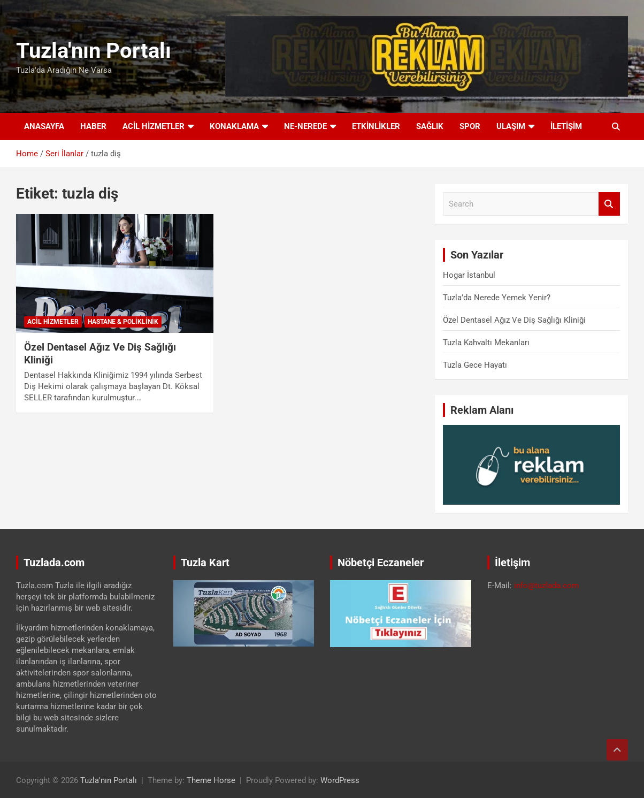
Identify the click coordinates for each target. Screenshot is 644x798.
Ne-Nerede (305, 126)
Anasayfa (44, 126)
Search (609, 204)
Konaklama (234, 126)
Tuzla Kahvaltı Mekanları (486, 342)
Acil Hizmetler (153, 126)
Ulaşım (510, 126)
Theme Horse (211, 780)
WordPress (339, 780)
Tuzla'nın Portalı (93, 50)
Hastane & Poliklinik (123, 321)
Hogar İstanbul (469, 275)
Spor (469, 126)
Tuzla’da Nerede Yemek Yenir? (496, 297)
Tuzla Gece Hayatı (475, 365)
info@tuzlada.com (546, 585)
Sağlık (429, 126)
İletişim (566, 126)
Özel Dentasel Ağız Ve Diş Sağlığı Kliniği (514, 320)
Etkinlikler (376, 126)
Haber (93, 126)
